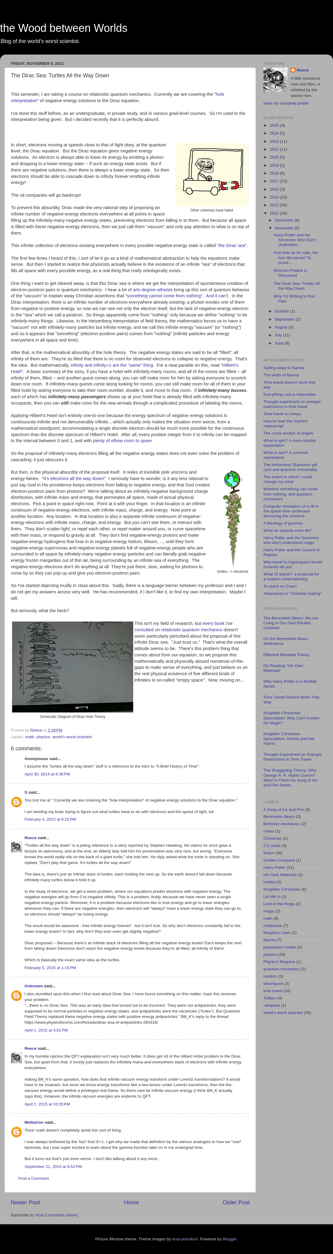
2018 (275, 173)
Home (131, 1202)
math (29, 737)
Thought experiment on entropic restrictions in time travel (292, 404)
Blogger (230, 1239)
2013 (275, 205)
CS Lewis (272, 845)
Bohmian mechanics (281, 824)
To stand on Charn (280, 586)
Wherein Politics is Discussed (290, 273)
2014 (275, 197)
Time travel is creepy (282, 414)
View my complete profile (286, 103)
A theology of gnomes (283, 523)
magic (268, 911)
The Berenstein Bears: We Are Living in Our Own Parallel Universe (290, 623)
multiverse (272, 925)
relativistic (171, 629)
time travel (272, 991)
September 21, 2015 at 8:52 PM (53, 1166)
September (285, 319)
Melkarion (34, 1122)
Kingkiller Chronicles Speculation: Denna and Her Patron (289, 739)
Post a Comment (33, 1178)
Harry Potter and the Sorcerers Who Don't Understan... (295, 240)
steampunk (273, 983)
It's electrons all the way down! (74, 478)
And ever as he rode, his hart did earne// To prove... (296, 257)
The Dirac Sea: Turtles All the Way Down (297, 286)
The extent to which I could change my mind (287, 479)
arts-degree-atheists (153, 289)
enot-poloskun (185, 1239)
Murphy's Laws (277, 932)
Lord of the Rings (279, 904)
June (280, 343)
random (270, 976)
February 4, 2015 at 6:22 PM (50, 819)
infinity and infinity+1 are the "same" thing (112, 365)
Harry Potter (274, 867)
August (281, 327)
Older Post (236, 1202)
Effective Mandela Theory (286, 654)
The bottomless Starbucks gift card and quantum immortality (290, 467)
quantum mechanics (202, 629)
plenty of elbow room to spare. (123, 440)
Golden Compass (279, 860)
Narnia (269, 940)
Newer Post (25, 1202)
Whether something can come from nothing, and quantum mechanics (290, 494)
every (208, 623)
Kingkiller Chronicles (281, 889)
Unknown (34, 986)
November (285, 228)
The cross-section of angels (288, 433)
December (285, 220)
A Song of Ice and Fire (283, 809)
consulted (144, 629)
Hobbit (269, 882)
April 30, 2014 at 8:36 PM (47, 774)
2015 (275, 189)
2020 (275, 157)
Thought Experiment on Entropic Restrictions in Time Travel (292, 757)
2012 (275, 213)
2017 (275, 181)
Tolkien (269, 998)
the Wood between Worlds (63, 28)
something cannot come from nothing (164, 295)
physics (43, 737)
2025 (275, 125)
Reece (31, 837)
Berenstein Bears (279, 816)
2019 (275, 165)
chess (268, 831)
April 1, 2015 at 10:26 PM (47, 1104)
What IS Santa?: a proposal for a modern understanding (291, 576)
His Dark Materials (280, 874)
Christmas (272, 838)
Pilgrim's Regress (279, 961)
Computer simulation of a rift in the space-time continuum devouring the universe (291, 511)
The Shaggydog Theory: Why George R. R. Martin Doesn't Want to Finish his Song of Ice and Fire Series (290, 777)
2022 (275, 149)
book (219, 623)
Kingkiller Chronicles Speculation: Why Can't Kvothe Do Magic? (291, 718)
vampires (271, 1005)
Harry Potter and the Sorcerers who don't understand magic (291, 540)
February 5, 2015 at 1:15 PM (50, 968)
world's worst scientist (72, 737)
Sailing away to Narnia (283, 367)
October (282, 311)
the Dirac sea (232, 245)
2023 (275, 141)
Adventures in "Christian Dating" (292, 593)
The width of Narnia (281, 375)
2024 (275, 133)
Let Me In (271, 896)
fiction (268, 853)
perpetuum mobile (279, 947)
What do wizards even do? (287, 530)
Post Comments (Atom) (57, 1215)
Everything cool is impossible (289, 394)
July (279, 335)
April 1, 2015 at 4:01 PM (46, 1030)
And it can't (217, 295)
